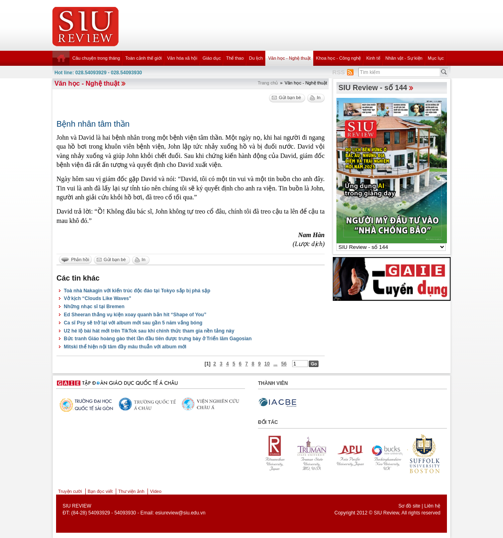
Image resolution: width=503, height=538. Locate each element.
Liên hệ (432, 506)
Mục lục (436, 58)
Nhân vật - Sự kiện (404, 58)
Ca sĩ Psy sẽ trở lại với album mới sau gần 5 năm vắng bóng (133, 323)
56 (283, 364)
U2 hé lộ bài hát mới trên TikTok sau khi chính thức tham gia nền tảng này (149, 331)
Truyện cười (70, 491)
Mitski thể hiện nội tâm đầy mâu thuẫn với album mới (125, 347)
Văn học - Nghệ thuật (289, 58)
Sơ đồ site (409, 506)
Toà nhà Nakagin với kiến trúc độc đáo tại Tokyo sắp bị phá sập (137, 291)
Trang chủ (268, 82)
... (275, 364)
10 (267, 364)
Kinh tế (373, 58)
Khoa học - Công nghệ (338, 58)
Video (155, 491)
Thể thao (234, 58)
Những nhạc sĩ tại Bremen (94, 306)
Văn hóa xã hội (182, 58)
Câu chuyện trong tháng (96, 58)
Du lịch (256, 58)
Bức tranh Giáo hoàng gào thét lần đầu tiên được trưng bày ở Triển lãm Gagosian (158, 338)
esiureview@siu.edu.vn (180, 513)
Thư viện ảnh (131, 491)
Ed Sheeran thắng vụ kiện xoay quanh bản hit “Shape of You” (135, 315)
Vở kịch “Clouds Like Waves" (97, 298)
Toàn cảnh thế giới (143, 58)
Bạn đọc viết (100, 491)
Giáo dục (212, 58)
